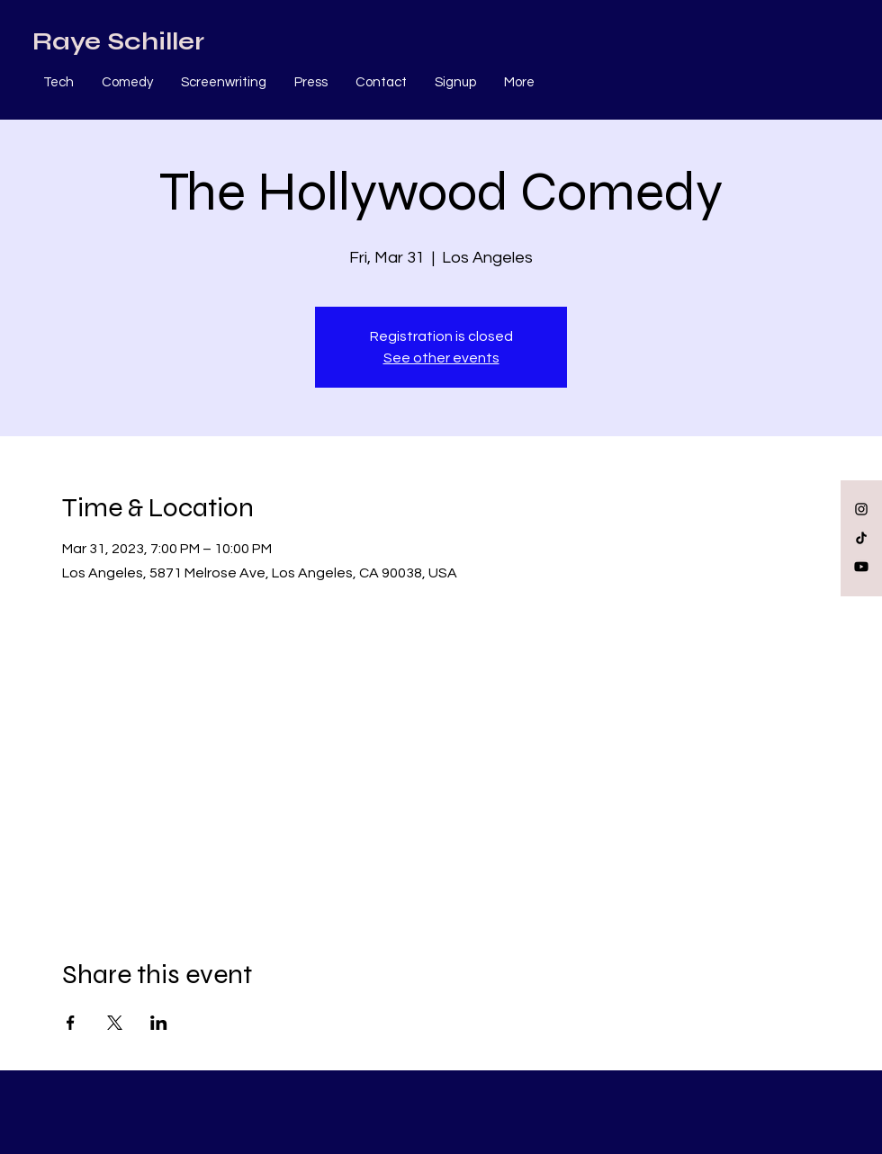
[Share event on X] (114, 1022)
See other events (441, 358)
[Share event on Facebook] (70, 1022)
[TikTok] (861, 538)
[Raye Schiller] (118, 41)
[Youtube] (861, 567)
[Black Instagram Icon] (861, 509)
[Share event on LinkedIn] (158, 1022)
